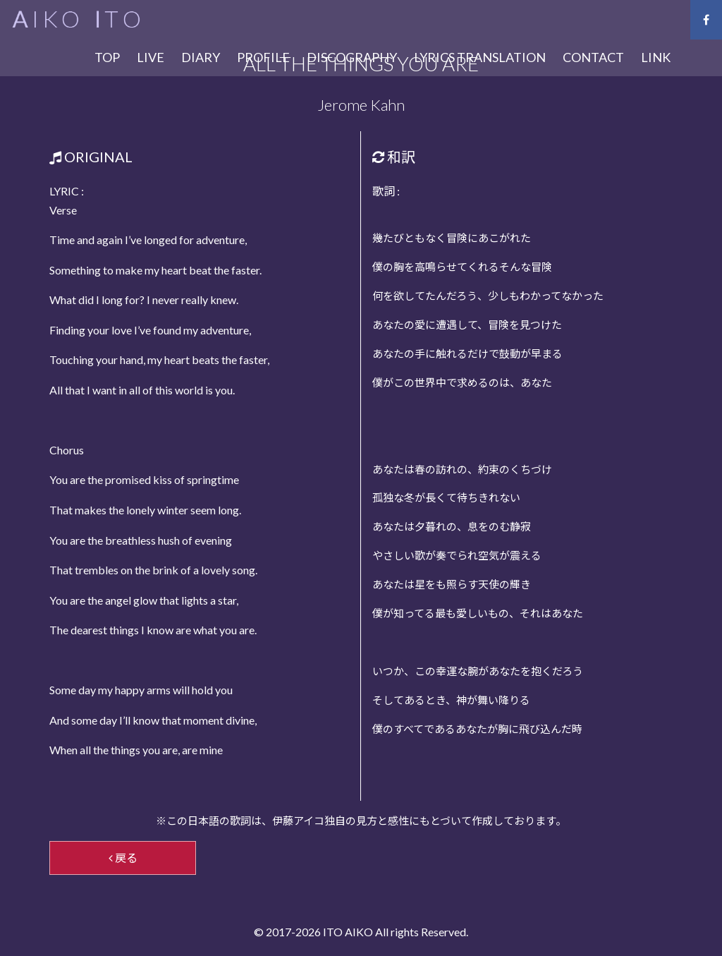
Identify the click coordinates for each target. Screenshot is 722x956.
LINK (656, 57)
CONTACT (593, 57)
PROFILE (263, 57)
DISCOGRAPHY (352, 57)
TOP (107, 57)
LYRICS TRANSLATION (480, 57)
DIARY (200, 57)
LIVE (150, 57)
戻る (123, 857)
